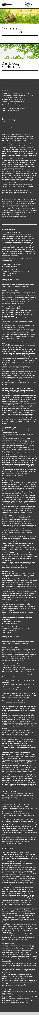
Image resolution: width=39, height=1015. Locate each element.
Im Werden (4, 5)
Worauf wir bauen (5, 1)
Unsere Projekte (5, 3)
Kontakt (3, 7)
